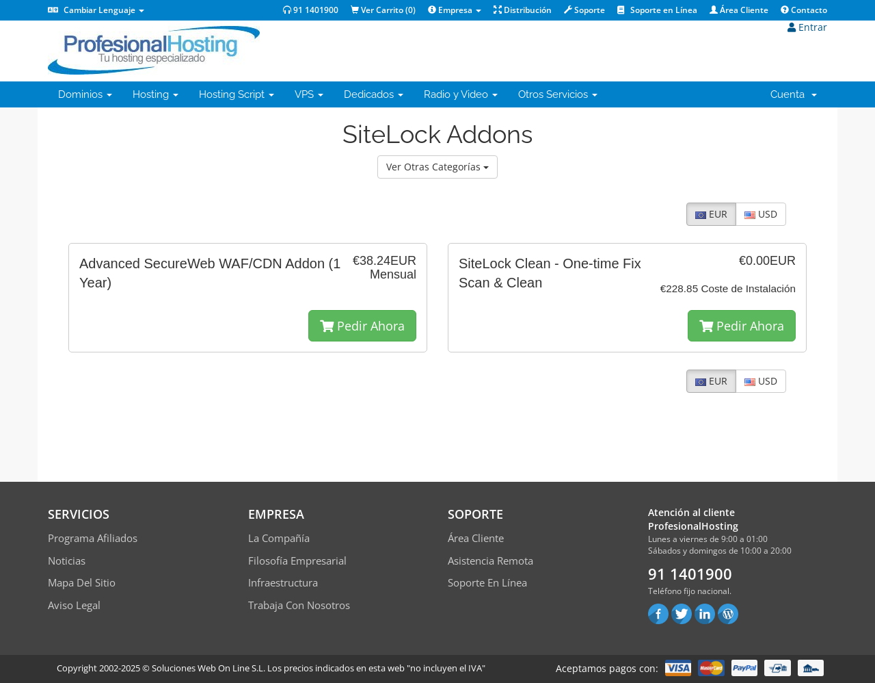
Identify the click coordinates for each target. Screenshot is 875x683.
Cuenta (793, 94)
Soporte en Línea (657, 10)
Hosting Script (236, 94)
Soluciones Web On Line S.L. (208, 668)
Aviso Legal (74, 605)
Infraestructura (283, 582)
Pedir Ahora (362, 326)
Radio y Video (461, 94)
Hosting (155, 94)
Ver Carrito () (383, 10)
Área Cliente (739, 10)
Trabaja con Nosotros (299, 605)
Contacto (804, 10)
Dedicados (373, 94)
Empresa (454, 10)
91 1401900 (310, 10)
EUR (711, 213)
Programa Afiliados (92, 538)
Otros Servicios (557, 94)
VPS (309, 94)
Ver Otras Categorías (437, 166)
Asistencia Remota (490, 560)
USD (760, 213)
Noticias (66, 560)
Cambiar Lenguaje (96, 10)
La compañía (279, 538)
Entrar (807, 27)
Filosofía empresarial (297, 560)
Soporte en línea (487, 582)
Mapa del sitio (82, 582)
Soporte (584, 10)
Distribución (523, 10)
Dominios (85, 94)
